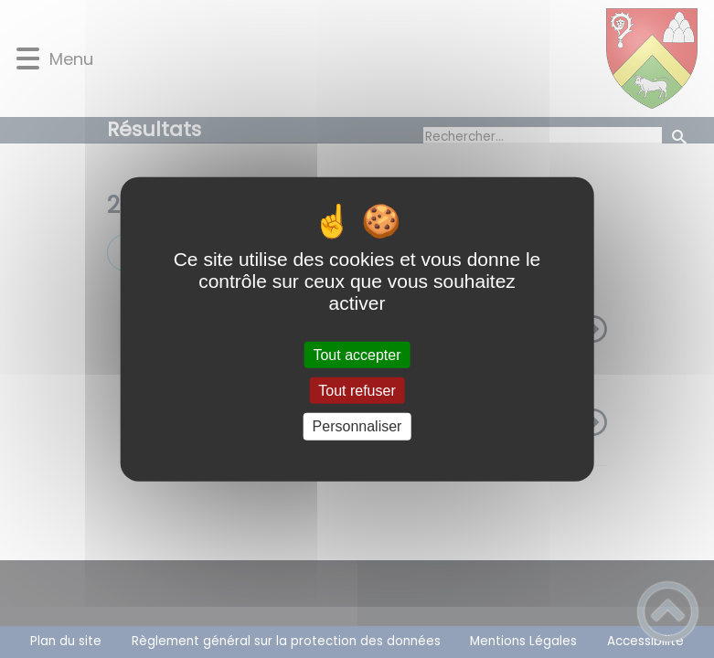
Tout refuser (356, 390)
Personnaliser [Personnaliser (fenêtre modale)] (357, 426)
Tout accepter (356, 355)
